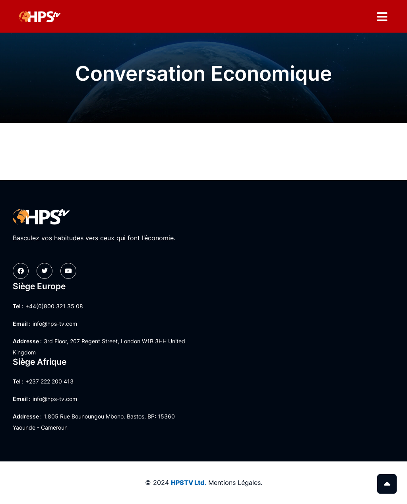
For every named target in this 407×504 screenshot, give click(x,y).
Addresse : (27, 341)
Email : (22, 323)
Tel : (18, 306)
